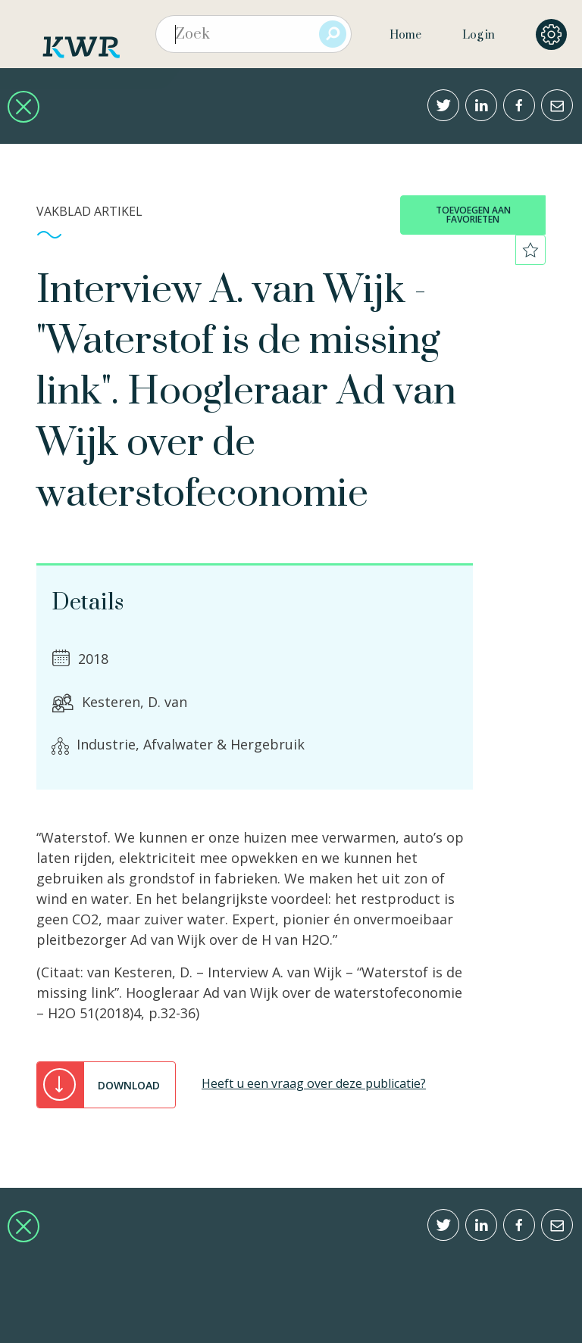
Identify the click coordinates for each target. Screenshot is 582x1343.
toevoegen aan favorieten (473, 215)
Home (405, 35)
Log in (478, 35)
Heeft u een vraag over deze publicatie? (314, 1083)
